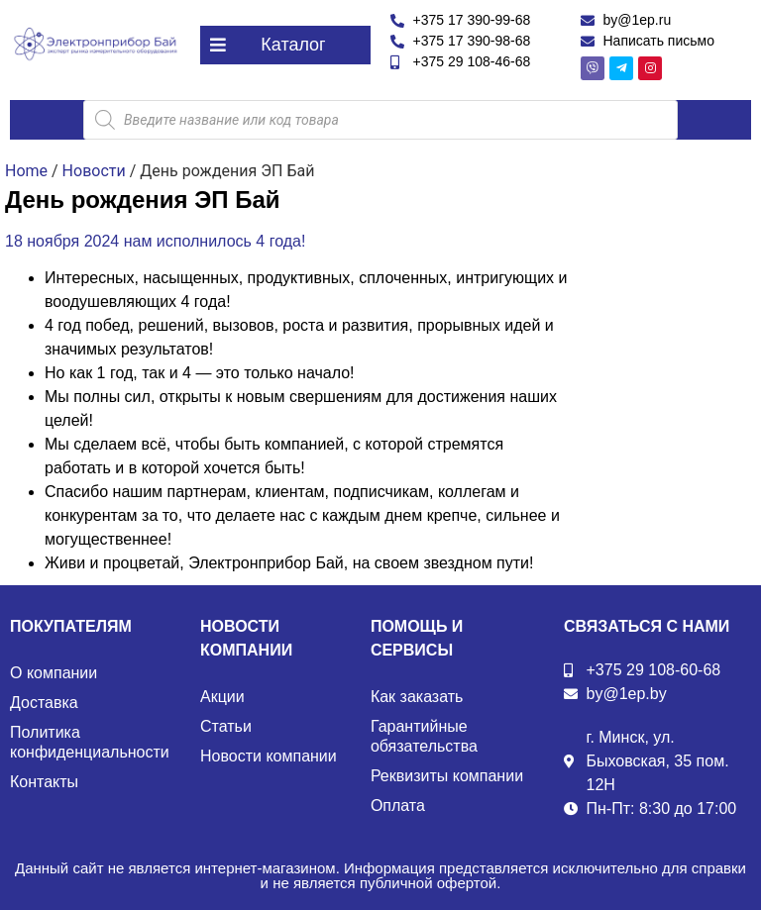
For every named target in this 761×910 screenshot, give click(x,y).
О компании (53, 672)
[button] (285, 45)
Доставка (44, 702)
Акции (222, 696)
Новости (94, 170)
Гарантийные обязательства (424, 736)
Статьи (226, 726)
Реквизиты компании (447, 775)
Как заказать (417, 696)
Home (26, 170)
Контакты (44, 781)
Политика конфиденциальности (89, 742)
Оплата (398, 805)
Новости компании (268, 756)
